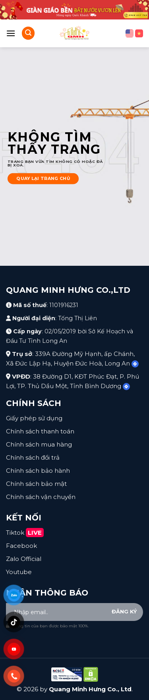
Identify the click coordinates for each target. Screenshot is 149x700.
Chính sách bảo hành (38, 470)
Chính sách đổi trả (33, 457)
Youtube (19, 572)
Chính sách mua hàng (39, 444)
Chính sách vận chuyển (40, 497)
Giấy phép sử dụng (34, 418)
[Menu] (10, 33)
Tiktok (25, 532)
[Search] (28, 33)
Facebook (21, 545)
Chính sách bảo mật (36, 483)
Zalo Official (23, 559)
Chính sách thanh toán (40, 431)
